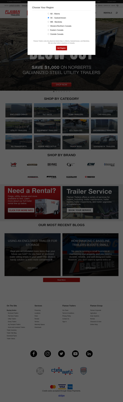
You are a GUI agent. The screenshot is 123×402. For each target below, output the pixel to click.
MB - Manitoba (55, 22)
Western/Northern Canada (59, 26)
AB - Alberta (54, 14)
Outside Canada (55, 34)
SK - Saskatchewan (57, 18)
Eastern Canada (55, 30)
